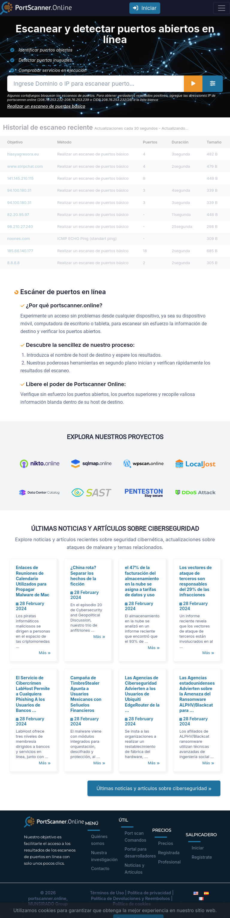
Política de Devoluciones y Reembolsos (130, 898)
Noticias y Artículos (134, 869)
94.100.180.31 (19, 190)
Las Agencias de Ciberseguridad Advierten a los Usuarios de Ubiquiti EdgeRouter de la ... (142, 694)
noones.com (18, 238)
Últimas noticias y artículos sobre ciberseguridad (153, 788)
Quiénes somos (99, 840)
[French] (201, 898)
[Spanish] (206, 892)
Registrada (169, 852)
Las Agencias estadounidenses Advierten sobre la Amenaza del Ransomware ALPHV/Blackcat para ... (197, 694)
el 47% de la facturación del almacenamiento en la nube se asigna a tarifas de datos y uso (142, 581)
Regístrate (202, 857)
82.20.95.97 (18, 214)
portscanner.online (47, 898)
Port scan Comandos (135, 837)
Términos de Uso (107, 892)
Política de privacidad (149, 892)
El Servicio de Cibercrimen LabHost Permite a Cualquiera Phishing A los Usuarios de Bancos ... (33, 694)
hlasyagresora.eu (23, 154)
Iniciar (144, 8)
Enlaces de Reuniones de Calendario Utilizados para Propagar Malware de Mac (32, 581)
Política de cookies (132, 903)
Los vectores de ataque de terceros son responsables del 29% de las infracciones (195, 581)
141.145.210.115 (20, 178)
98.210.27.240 (20, 226)
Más (45, 652)
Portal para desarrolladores (140, 852)
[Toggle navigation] (221, 8)
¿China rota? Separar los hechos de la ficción (83, 575)
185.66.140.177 (20, 250)
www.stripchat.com (25, 166)
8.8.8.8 (13, 262)
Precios (165, 843)
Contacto (100, 868)
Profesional (169, 861)
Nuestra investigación (104, 856)
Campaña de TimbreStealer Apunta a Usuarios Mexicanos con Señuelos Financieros (86, 694)
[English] (195, 892)
